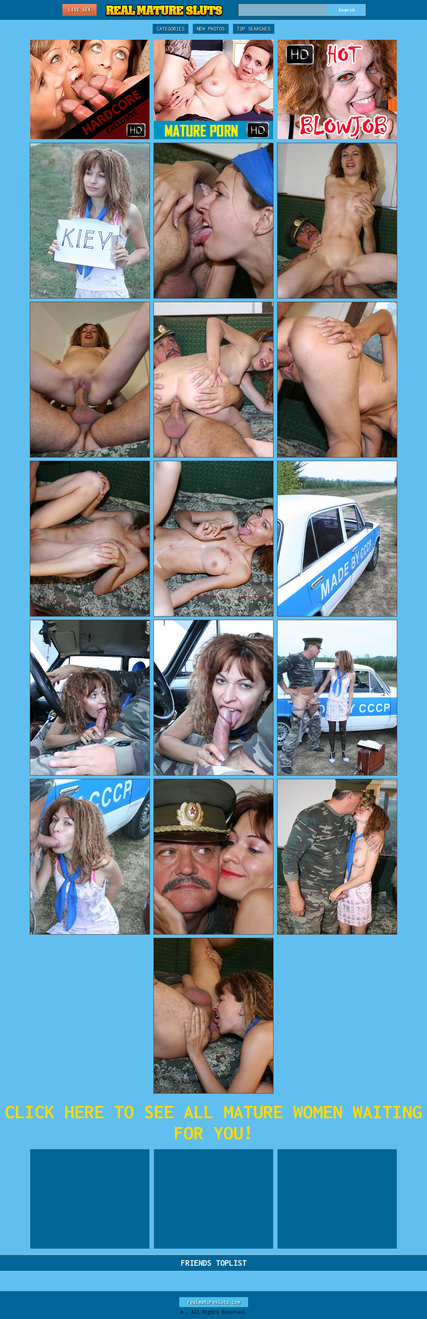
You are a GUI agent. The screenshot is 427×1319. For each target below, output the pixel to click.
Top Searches (253, 29)
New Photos (211, 29)
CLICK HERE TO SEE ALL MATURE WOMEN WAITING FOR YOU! (213, 1122)
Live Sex (79, 10)
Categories (170, 29)
